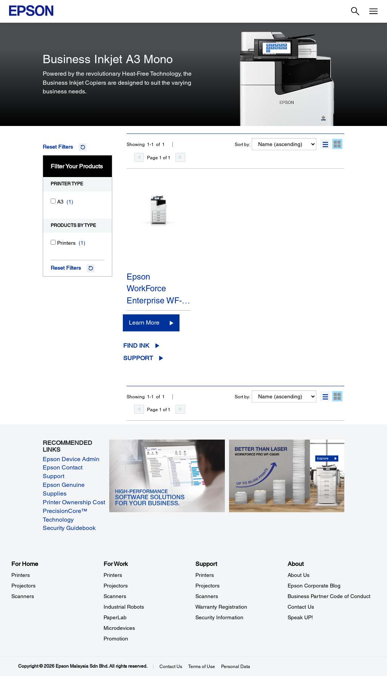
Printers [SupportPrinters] (204, 575)
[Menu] (373, 11)
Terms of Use (201, 666)
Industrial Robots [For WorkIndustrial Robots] (124, 607)
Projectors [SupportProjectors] (207, 586)
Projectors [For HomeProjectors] (23, 586)
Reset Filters (58, 147)
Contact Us (170, 666)
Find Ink (136, 345)
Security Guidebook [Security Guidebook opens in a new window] (69, 527)
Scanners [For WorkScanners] (115, 596)
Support (138, 358)
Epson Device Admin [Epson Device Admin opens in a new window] (71, 459)
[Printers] (53, 242)
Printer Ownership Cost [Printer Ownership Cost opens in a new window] (74, 502)
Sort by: (242, 144)
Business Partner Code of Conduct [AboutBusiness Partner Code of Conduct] (329, 596)
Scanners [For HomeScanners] (22, 596)
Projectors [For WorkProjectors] (116, 586)
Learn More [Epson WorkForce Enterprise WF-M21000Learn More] (144, 322)
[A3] (53, 201)
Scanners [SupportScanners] (206, 596)
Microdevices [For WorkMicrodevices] (119, 628)
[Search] (355, 11)
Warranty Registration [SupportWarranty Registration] (221, 607)
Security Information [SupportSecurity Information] (219, 617)
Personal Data (235, 666)
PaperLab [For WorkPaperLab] (115, 617)
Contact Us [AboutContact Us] (301, 607)
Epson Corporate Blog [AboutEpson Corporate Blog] (314, 586)
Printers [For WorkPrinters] (113, 575)
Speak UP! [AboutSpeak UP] (300, 617)
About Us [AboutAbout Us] (299, 575)
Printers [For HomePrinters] (20, 575)
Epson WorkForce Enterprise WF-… (158, 288)
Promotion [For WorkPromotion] (116, 639)
